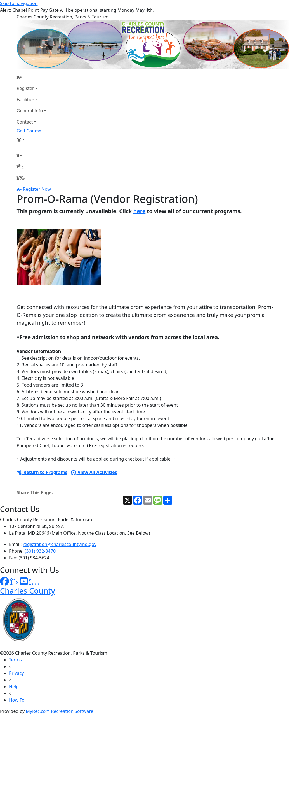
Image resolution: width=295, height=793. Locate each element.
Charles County (27, 590)
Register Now (37, 189)
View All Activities (94, 472)
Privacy (16, 673)
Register (25, 88)
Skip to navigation (18, 3)
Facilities (26, 99)
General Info (30, 111)
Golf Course (29, 131)
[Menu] (21, 177)
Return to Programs (42, 472)
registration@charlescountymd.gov (59, 544)
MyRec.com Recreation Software (59, 711)
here (139, 211)
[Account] (31, 139)
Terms (15, 660)
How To (16, 700)
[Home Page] (31, 77)
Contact (25, 122)
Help (14, 686)
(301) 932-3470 (40, 551)
